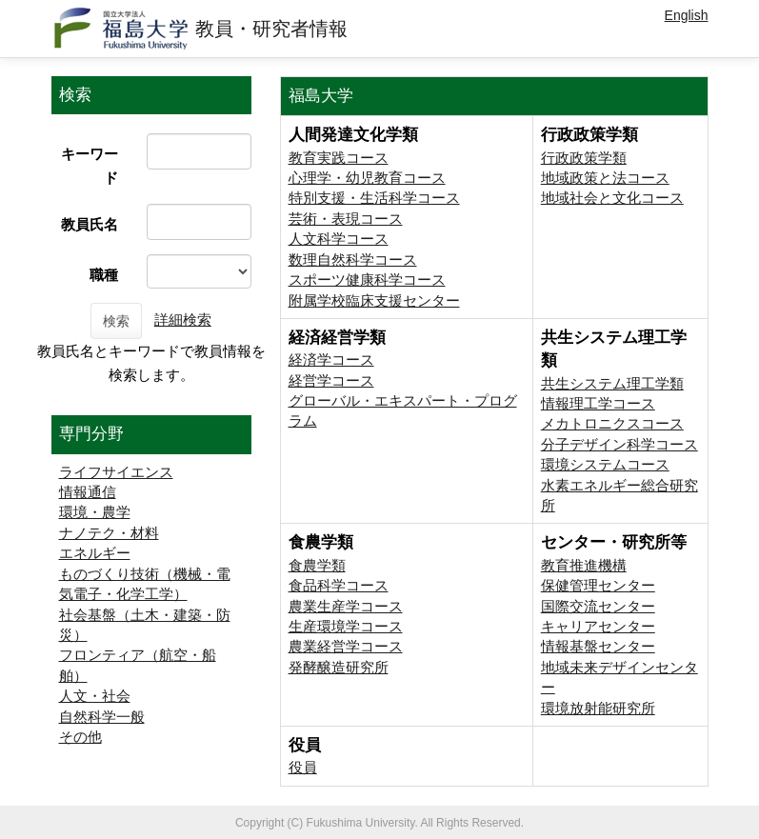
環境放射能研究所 (598, 708)
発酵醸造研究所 (339, 667)
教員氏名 (89, 224)
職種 (104, 275)
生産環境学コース (346, 626)
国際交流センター (598, 606)
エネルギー (94, 553)
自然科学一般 (102, 717)
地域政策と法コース (605, 178)
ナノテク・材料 (109, 533)
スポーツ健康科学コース (367, 279)
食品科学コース (339, 585)
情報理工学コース (598, 403)
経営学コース (331, 380)
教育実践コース (339, 158)
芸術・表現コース (346, 218)
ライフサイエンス (116, 472)
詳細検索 (182, 319)
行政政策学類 (584, 158)
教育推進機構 (584, 565)
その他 (80, 737)
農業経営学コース (346, 646)
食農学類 (317, 565)
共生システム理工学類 (612, 383)
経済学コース (331, 359)
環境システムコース (605, 464)
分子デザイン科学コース (619, 444)
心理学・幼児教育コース (367, 178)
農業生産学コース (346, 606)
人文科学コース (339, 238)
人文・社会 (94, 696)
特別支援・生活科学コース (374, 198)
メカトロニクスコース (612, 423)
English (687, 15)
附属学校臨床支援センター (374, 300)
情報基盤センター (598, 646)
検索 (116, 321)
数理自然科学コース (353, 259)
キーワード (89, 166)
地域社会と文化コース (612, 198)
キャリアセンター (598, 626)
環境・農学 (94, 512)
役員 (303, 767)
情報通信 (87, 492)
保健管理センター (598, 585)
